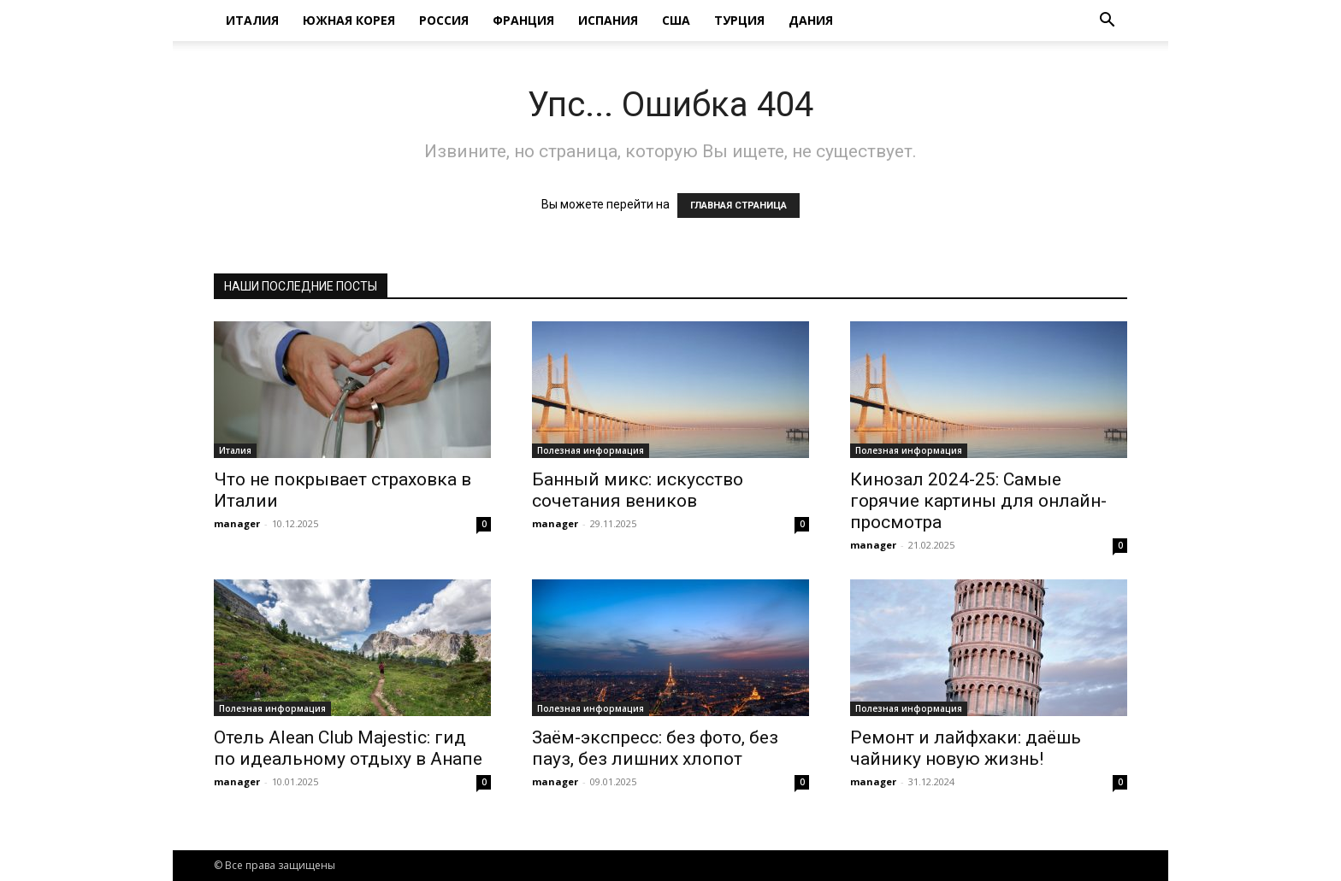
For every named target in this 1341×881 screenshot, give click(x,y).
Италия (252, 20)
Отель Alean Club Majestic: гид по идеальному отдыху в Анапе (348, 748)
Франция (523, 20)
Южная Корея (349, 20)
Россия (444, 20)
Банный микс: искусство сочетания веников (637, 490)
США (676, 20)
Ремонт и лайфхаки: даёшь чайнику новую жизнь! (965, 748)
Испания (608, 20)
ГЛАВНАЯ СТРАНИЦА (738, 205)
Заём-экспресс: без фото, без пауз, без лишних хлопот (655, 748)
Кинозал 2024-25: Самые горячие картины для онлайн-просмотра (978, 500)
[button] (1106, 22)
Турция (739, 20)
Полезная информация (590, 450)
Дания (811, 20)
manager (237, 523)
